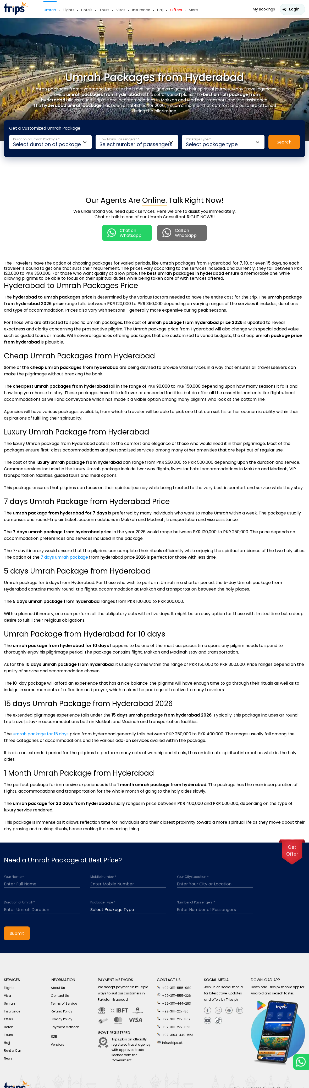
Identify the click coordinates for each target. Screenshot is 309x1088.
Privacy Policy (61, 1019)
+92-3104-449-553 (175, 1034)
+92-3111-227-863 (173, 1026)
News (8, 1058)
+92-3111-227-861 (173, 1010)
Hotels (86, 10)
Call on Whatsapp (179, 232)
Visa (7, 995)
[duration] (42, 908)
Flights (68, 10)
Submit (17, 933)
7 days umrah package (64, 557)
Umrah (50, 10)
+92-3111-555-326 (174, 995)
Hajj (160, 10)
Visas (120, 10)
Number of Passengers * (196, 902)
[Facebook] (207, 1010)
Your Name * (14, 876)
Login (294, 9)
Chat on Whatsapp (124, 232)
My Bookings (264, 9)
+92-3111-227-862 (173, 1018)
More (193, 10)
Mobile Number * (103, 876)
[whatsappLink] (301, 1062)
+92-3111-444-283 (174, 1003)
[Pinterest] (229, 1010)
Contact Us (60, 995)
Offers (176, 10)
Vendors (57, 1044)
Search (284, 142)
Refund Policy (61, 1011)
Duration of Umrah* (19, 902)
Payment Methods (65, 1027)
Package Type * (102, 902)
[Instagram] (218, 1010)
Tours (104, 10)
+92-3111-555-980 (174, 987)
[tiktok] (218, 1020)
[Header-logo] (16, 14)
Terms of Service (64, 1003)
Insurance (141, 10)
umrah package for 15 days (41, 734)
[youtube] (207, 1020)
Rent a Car (12, 1050)
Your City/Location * (193, 876)
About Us (58, 988)
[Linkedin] (239, 1010)
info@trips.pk (170, 1042)
